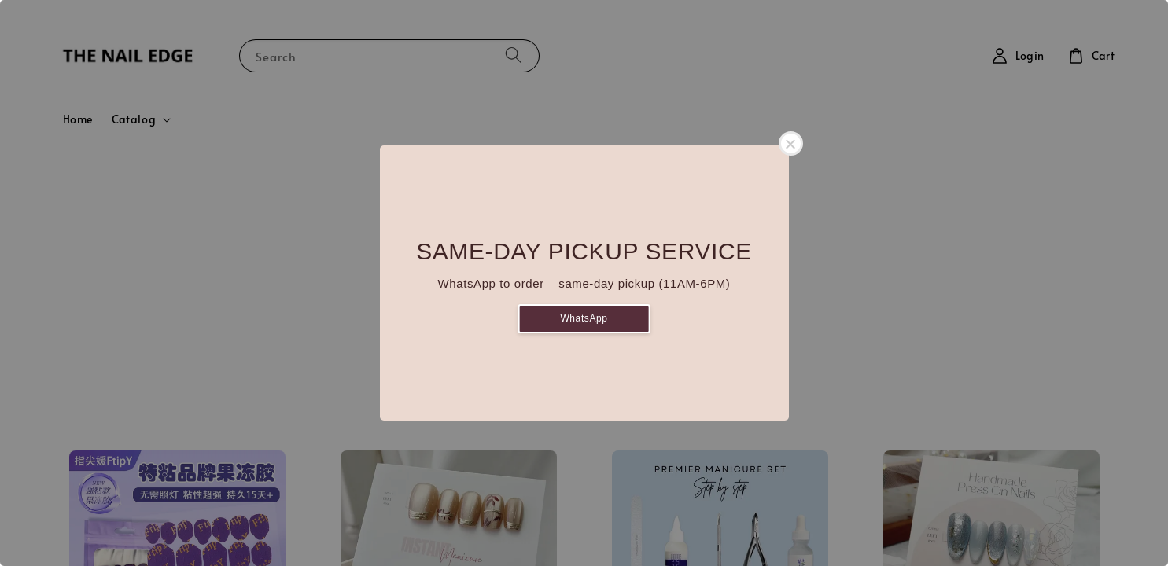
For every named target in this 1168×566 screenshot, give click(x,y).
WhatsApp (583, 318)
